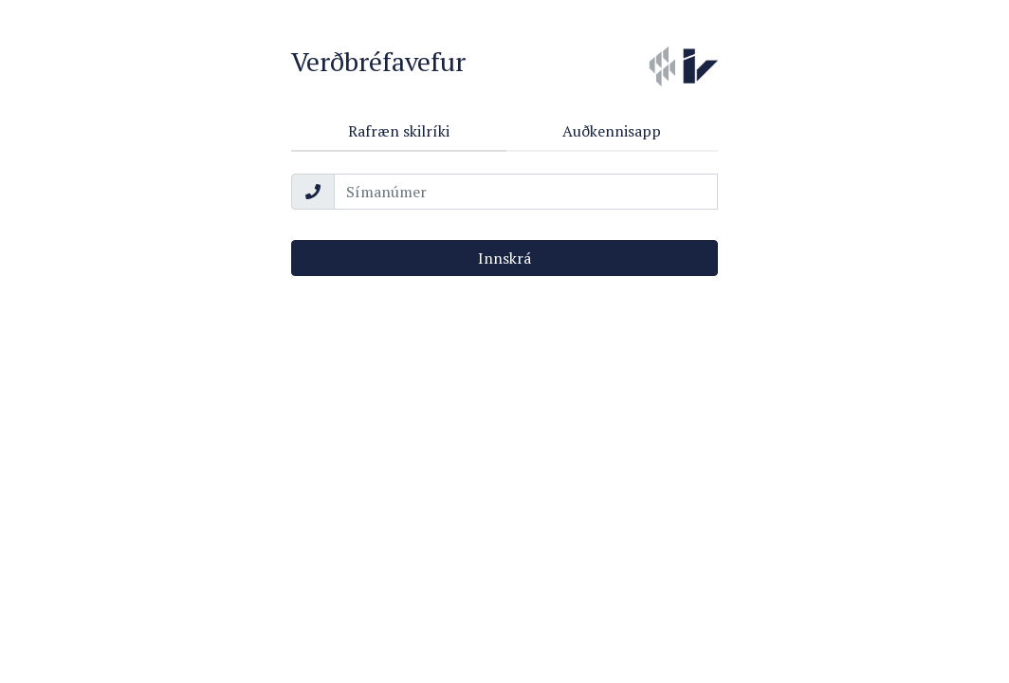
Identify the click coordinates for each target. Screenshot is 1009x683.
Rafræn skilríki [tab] (398, 130)
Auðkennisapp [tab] (611, 130)
